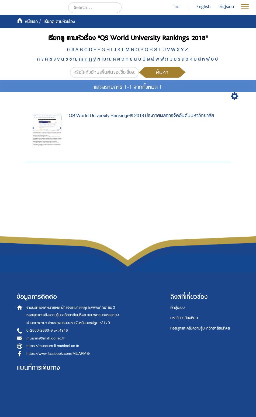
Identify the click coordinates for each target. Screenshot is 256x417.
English (203, 6)
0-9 (70, 49)
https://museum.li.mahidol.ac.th (52, 345)
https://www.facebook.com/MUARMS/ (58, 353)
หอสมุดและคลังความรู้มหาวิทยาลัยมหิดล (200, 328)
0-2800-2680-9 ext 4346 (47, 330)
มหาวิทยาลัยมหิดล (184, 317)
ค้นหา (162, 72)
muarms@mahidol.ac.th (45, 338)
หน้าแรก (31, 21)
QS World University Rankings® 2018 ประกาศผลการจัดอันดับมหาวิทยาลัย (141, 115)
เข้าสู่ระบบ (177, 307)
